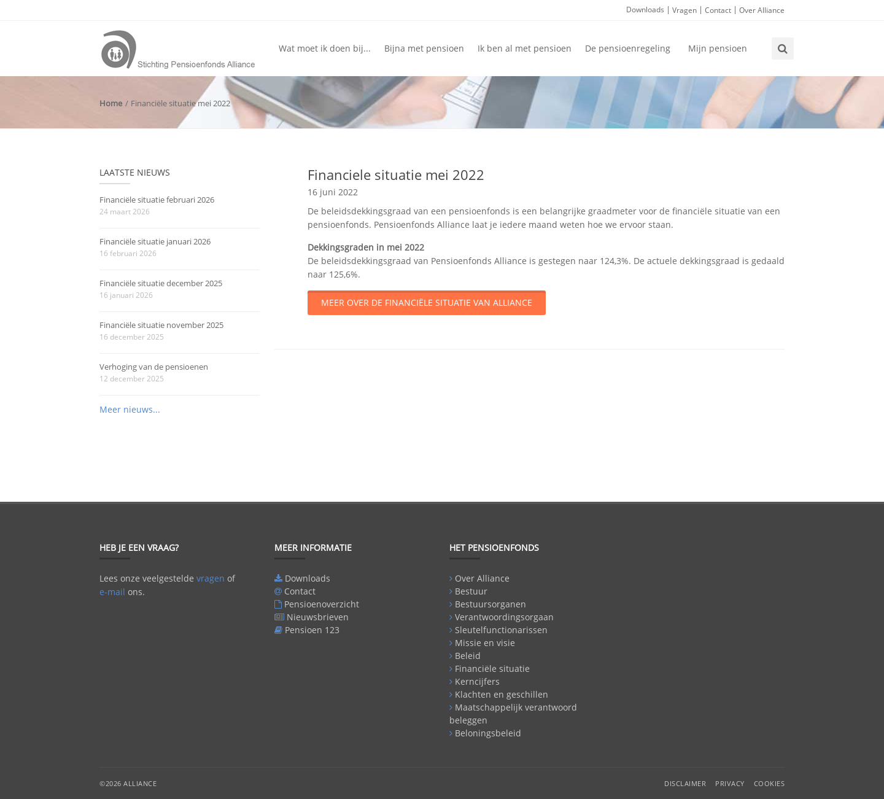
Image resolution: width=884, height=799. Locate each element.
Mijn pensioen (717, 48)
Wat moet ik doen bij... (325, 48)
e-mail (112, 592)
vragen (210, 578)
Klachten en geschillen (501, 694)
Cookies (769, 783)
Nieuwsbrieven (318, 617)
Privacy (730, 783)
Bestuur (471, 591)
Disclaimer (685, 783)
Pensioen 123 (312, 630)
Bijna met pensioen (424, 48)
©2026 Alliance (128, 783)
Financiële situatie (492, 668)
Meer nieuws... (129, 409)
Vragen (684, 10)
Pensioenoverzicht (321, 604)
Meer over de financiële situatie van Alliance (426, 302)
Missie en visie (485, 643)
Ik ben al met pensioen (525, 48)
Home (110, 103)
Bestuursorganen (490, 604)
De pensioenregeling (627, 48)
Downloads (645, 9)
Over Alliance (762, 10)
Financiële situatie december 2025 (160, 283)
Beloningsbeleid (488, 733)
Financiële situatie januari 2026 (155, 241)
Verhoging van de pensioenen (153, 366)
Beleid (468, 655)
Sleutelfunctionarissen (501, 630)
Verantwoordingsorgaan (504, 617)
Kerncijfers (477, 681)
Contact (718, 10)
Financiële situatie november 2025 (161, 324)
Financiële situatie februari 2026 (156, 199)
